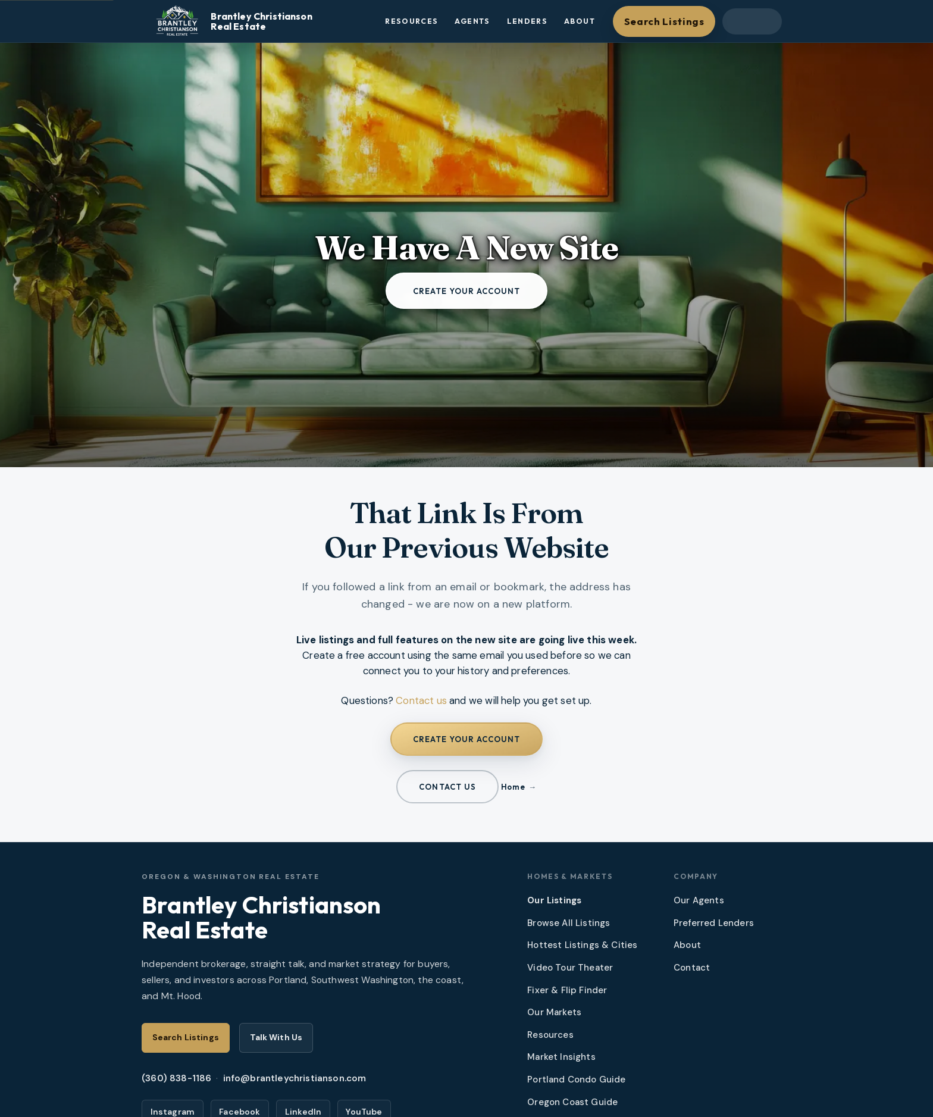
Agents (472, 21)
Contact (692, 968)
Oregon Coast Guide (572, 1102)
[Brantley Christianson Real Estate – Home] (259, 21)
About (579, 21)
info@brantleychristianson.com (295, 1078)
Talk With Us (276, 1037)
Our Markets (554, 1012)
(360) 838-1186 (176, 1078)
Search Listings (664, 21)
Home (513, 786)
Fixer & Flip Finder (567, 990)
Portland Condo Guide (576, 1079)
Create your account (467, 291)
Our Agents (699, 900)
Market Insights (561, 1057)
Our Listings (554, 900)
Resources (411, 21)
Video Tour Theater (570, 968)
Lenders (527, 21)
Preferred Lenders (714, 923)
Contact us (421, 700)
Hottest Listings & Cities (582, 945)
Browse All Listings (568, 923)
